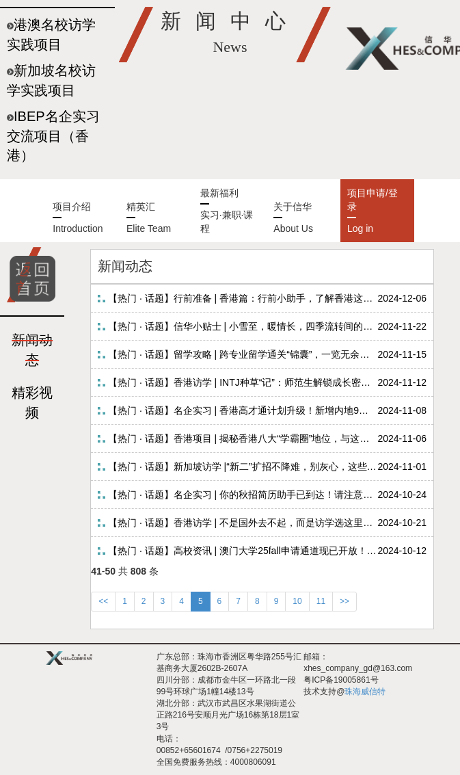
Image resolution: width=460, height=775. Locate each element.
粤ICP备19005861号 (340, 680)
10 (297, 601)
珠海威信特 (364, 691)
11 (320, 601)
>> (344, 601)
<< (103, 601)
